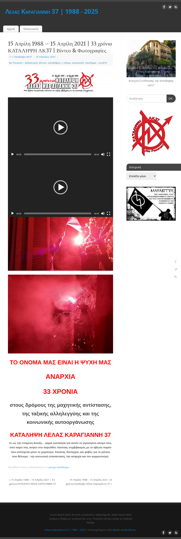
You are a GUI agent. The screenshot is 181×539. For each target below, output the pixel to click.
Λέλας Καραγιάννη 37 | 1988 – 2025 (65, 529)
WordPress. (130, 529)
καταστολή (78, 62)
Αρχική (11, 29)
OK (170, 98)
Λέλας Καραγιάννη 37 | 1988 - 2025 (51, 11)
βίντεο (43, 62)
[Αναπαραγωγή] (12, 154)
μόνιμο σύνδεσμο (59, 467)
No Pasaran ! (16, 62)
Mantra (116, 529)
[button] (60, 127)
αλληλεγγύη (31, 62)
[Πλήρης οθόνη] (108, 154)
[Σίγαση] (103, 154)
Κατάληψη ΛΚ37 (23, 56)
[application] (60, 127)
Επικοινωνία (30, 29)
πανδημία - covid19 (96, 62)
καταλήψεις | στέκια (59, 62)
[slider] (57, 154)
